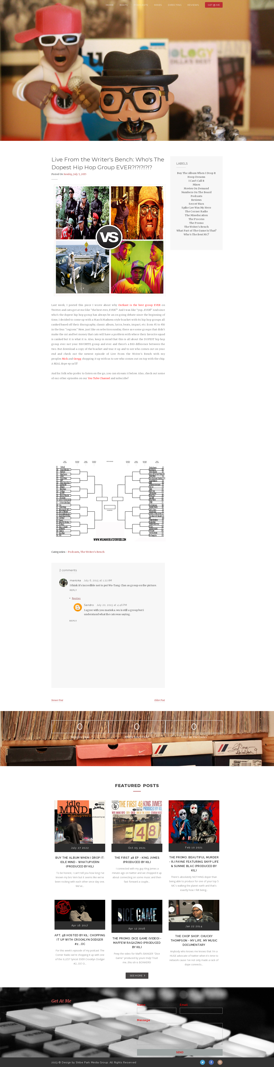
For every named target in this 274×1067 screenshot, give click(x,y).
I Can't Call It (196, 180)
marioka (75, 580)
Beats (124, 4)
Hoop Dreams (196, 177)
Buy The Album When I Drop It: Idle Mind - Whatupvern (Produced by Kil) (79, 862)
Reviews (193, 4)
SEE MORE (136, 975)
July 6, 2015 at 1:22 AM (98, 580)
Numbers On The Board (196, 192)
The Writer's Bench (92, 551)
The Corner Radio (196, 211)
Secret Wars (196, 203)
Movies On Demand (196, 188)
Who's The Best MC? (196, 234)
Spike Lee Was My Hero (196, 207)
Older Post (159, 700)
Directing (175, 4)
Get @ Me (214, 4)
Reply (73, 590)
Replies (76, 598)
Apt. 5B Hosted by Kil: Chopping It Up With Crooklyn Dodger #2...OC (80, 940)
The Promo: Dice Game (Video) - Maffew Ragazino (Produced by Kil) (136, 943)
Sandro (89, 605)
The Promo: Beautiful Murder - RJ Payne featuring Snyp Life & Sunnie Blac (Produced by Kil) (194, 864)
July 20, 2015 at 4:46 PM (112, 605)
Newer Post (57, 700)
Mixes (158, 4)
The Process (196, 219)
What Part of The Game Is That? (196, 230)
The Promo (196, 223)
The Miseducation (196, 215)
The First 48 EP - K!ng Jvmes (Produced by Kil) (137, 860)
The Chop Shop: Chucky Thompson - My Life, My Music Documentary (194, 941)
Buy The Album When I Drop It (196, 173)
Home (110, 4)
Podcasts (141, 4)
